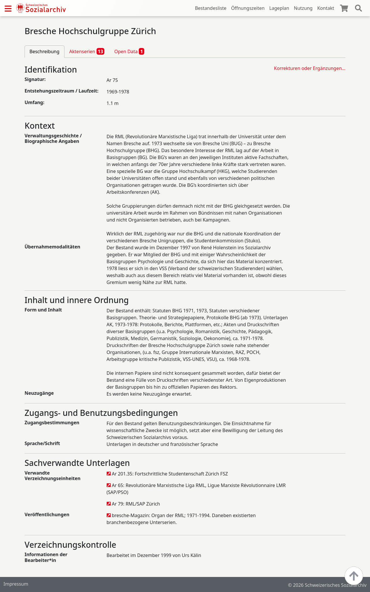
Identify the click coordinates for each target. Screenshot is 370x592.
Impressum (15, 584)
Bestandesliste (210, 8)
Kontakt (325, 8)
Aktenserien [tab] (87, 51)
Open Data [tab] (129, 51)
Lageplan (279, 8)
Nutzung (303, 8)
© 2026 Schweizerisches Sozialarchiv (327, 585)
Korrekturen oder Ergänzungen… (309, 68)
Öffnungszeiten (247, 8)
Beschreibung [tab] (44, 51)
